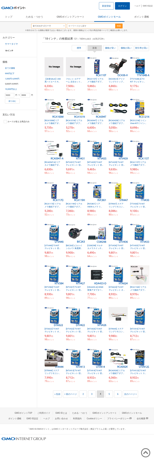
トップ (8, 16)
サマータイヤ (11, 44)
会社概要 (142, 418)
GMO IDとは (61, 413)
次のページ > (130, 394)
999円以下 (9, 73)
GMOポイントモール (109, 16)
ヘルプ (137, 6)
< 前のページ (70, 394)
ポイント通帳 (141, 16)
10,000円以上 (11, 89)
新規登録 (106, 6)
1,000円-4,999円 (12, 79)
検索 (119, 26)
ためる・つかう (34, 16)
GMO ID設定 (148, 6)
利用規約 (77, 418)
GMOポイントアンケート (70, 16)
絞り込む (12, 101)
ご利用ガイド (43, 413)
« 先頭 (57, 394)
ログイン (122, 6)
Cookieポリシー (94, 418)
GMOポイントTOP (23, 413)
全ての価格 (10, 68)
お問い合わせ (61, 418)
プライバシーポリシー (119, 418)
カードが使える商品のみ (17, 121)
